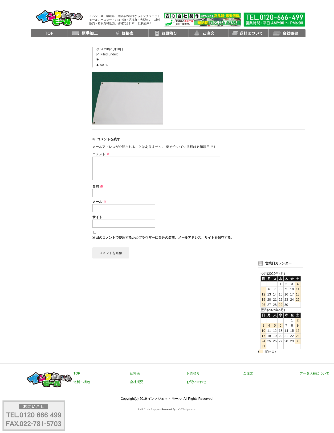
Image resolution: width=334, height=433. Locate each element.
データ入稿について (314, 373)
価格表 (135, 373)
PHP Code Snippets (149, 409)
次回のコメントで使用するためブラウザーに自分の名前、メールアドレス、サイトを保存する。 (163, 237)
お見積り (193, 373)
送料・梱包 (81, 382)
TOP (76, 373)
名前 (97, 186)
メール (99, 202)
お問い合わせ (196, 382)
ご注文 (248, 373)
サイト (97, 217)
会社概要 (136, 382)
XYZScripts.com (187, 409)
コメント (101, 154)
